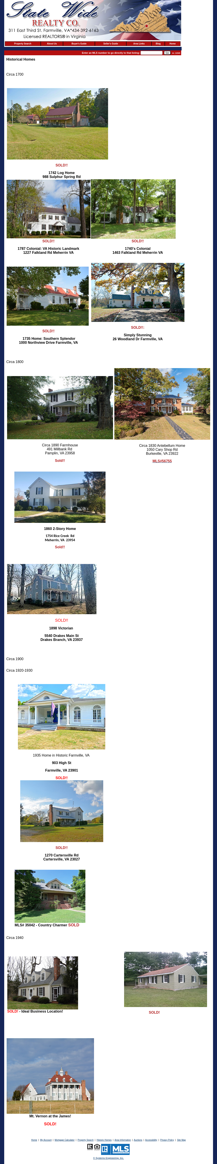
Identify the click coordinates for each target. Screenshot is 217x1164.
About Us (52, 43)
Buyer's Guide (79, 43)
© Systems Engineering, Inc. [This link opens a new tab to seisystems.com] (108, 1158)
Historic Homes (104, 1140)
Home (172, 43)
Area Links (139, 43)
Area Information (123, 1140)
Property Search (22, 43)
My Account (46, 1140)
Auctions (138, 1140)
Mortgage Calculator (65, 1140)
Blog (158, 43)
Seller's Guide (110, 43)
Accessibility (151, 1140)
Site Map (181, 1140)
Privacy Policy (167, 1140)
